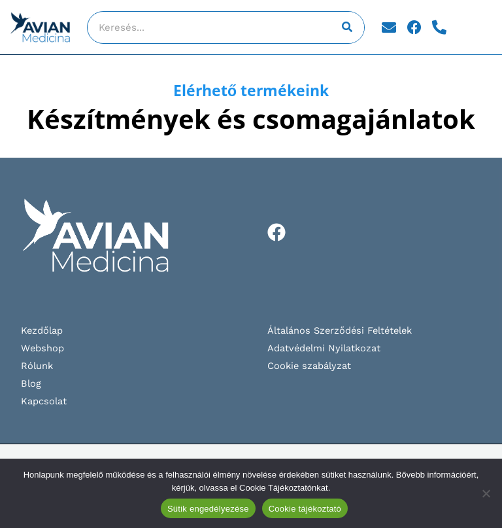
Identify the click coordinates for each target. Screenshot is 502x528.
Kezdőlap (42, 330)
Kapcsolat (44, 401)
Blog (31, 383)
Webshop (42, 348)
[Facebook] (276, 232)
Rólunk (37, 366)
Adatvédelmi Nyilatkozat (323, 348)
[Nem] (485, 493)
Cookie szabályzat (309, 366)
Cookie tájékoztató (305, 509)
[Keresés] (347, 27)
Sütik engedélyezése (208, 509)
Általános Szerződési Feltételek (339, 330)
